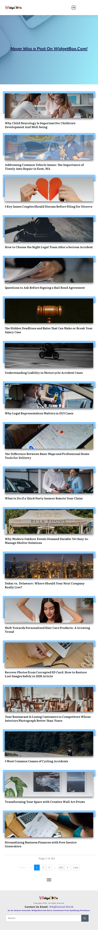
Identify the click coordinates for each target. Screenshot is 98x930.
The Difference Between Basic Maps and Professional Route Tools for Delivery (47, 456)
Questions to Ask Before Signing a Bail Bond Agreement (45, 287)
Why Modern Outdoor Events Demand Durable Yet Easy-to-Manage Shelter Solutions (47, 541)
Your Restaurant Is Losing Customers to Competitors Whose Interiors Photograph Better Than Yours (48, 719)
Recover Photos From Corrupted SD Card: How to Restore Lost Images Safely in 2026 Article (46, 674)
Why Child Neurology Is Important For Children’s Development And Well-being (40, 125)
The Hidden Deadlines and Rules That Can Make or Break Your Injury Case (49, 330)
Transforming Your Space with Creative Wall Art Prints (45, 802)
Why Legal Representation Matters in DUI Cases (39, 413)
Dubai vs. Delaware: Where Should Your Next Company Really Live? (45, 585)
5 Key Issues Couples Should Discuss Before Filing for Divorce (48, 206)
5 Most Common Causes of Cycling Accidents (36, 761)
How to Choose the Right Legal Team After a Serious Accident (49, 247)
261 (61, 867)
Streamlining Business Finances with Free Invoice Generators (41, 844)
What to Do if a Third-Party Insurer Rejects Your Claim (44, 498)
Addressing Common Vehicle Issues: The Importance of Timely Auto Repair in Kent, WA (44, 167)
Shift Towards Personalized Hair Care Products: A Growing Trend (47, 630)
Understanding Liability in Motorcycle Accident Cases (44, 372)
